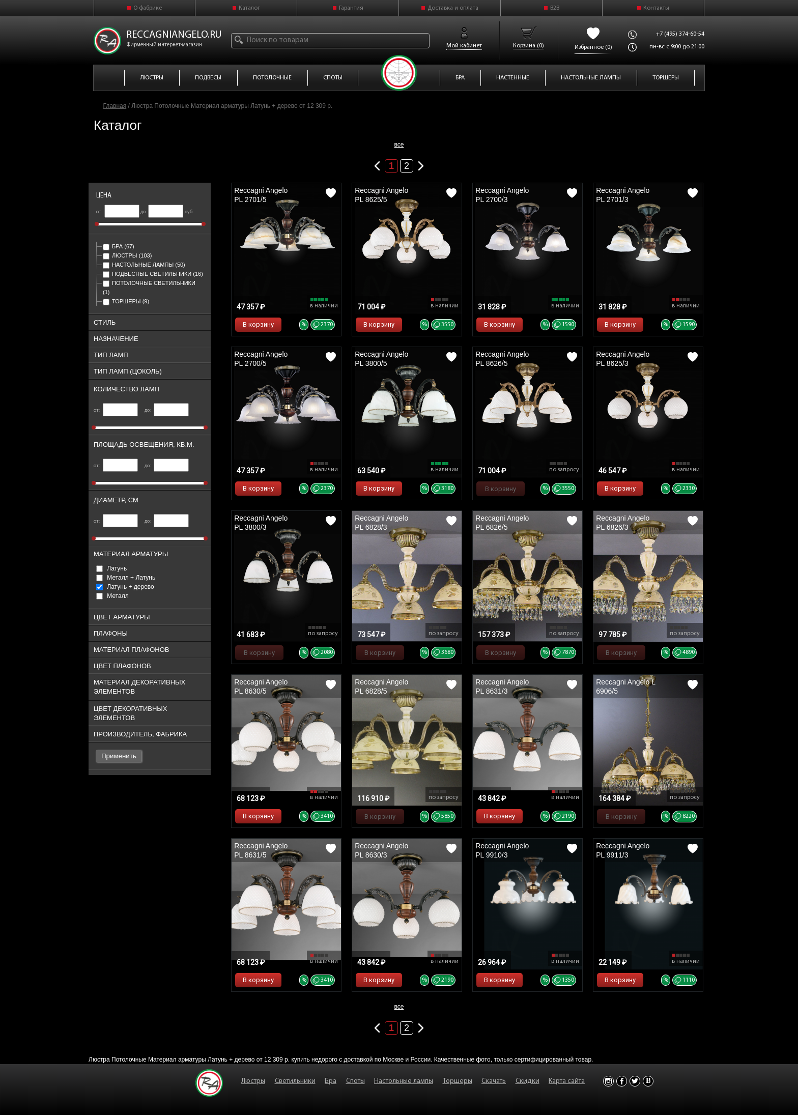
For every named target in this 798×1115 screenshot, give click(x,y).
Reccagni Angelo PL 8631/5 (261, 850)
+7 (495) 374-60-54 (680, 34)
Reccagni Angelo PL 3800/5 (381, 358)
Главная (115, 105)
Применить (118, 756)
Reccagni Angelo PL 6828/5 (381, 686)
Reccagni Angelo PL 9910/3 (502, 850)
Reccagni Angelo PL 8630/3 (381, 850)
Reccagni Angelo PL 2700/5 (261, 358)
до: (167, 410)
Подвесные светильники (153, 274)
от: (116, 410)
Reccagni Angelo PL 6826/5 (502, 522)
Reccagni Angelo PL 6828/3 (381, 522)
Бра (118, 246)
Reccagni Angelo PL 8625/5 (381, 195)
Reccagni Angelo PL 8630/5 (261, 686)
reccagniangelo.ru (174, 35)
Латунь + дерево (125, 586)
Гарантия (351, 8)
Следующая (421, 163)
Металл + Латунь (125, 577)
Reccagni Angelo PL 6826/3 (622, 522)
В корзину (258, 324)
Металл (112, 595)
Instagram (608, 1081)
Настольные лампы (144, 265)
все (399, 144)
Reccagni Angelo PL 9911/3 (622, 850)
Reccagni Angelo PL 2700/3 (502, 195)
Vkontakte (648, 1081)
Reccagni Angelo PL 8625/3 (622, 358)
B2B (554, 8)
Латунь (111, 568)
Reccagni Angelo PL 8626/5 (502, 358)
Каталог (249, 8)
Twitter (635, 1081)
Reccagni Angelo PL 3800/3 (261, 522)
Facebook (621, 1081)
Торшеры (126, 301)
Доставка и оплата (453, 8)
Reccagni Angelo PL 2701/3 (622, 195)
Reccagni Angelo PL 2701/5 (261, 195)
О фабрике (147, 8)
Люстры (127, 255)
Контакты (656, 8)
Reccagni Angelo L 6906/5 (625, 686)
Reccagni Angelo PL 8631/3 (502, 686)
